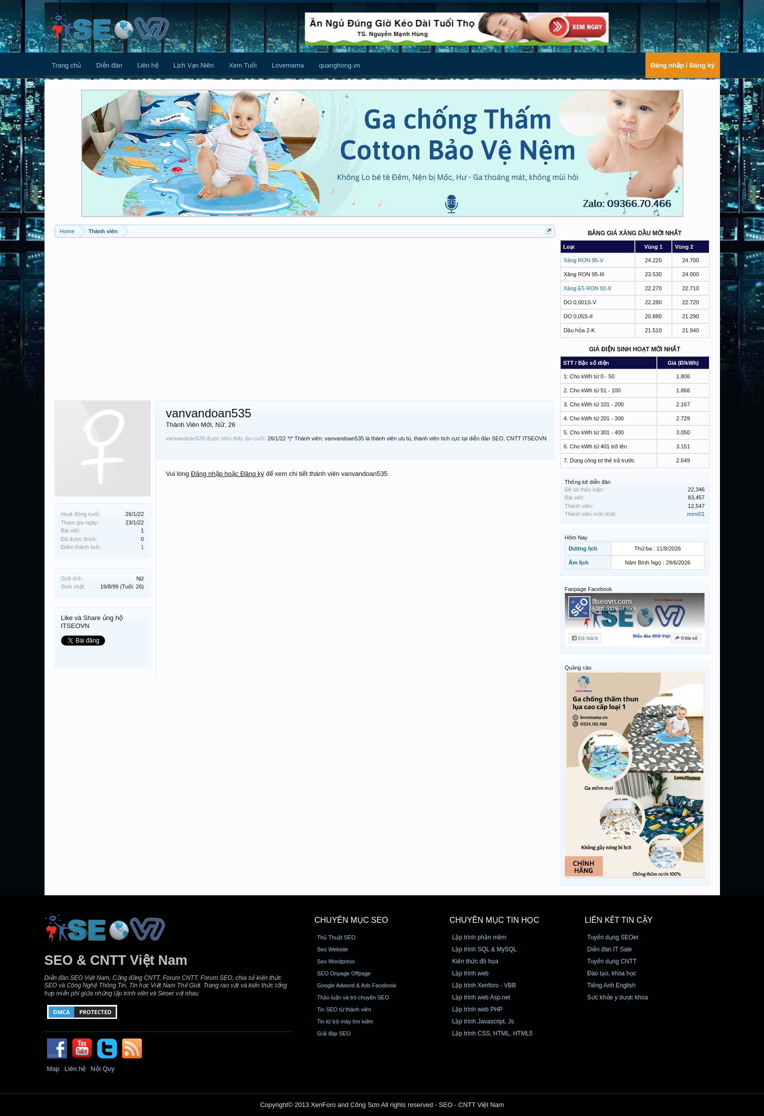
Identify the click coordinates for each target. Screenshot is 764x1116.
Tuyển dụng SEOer (613, 937)
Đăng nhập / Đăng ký (682, 65)
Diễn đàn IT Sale (609, 949)
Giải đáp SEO (334, 1033)
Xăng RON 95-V (583, 260)
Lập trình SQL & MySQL (484, 949)
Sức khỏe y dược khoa (617, 997)
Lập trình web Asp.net (481, 997)
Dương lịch (583, 548)
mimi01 (695, 514)
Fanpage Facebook (588, 589)
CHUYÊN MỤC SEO (351, 920)
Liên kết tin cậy (619, 920)
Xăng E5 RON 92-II (587, 288)
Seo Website (332, 949)
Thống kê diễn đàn (588, 482)
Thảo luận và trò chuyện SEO (353, 997)
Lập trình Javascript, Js (483, 1021)
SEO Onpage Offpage (344, 973)
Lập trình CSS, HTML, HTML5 (492, 1033)
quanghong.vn (339, 65)
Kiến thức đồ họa (475, 961)
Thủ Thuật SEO (336, 937)
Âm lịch (579, 563)
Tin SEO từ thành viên (344, 1009)
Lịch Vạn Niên (194, 65)
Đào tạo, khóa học (611, 973)
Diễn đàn (109, 65)
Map (53, 1068)
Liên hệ (147, 65)
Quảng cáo (578, 668)
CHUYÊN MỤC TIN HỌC (494, 920)
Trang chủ (67, 65)
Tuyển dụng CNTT (612, 961)
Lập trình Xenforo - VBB (484, 985)
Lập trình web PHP (477, 1009)
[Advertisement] (305, 315)
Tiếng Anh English (611, 985)
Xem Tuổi (243, 65)
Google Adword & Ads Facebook (356, 985)
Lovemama (288, 65)
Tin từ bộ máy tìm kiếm (345, 1021)
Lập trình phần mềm (479, 937)
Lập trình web (470, 973)
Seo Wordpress (336, 961)
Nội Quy (103, 1068)
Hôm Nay (576, 537)
